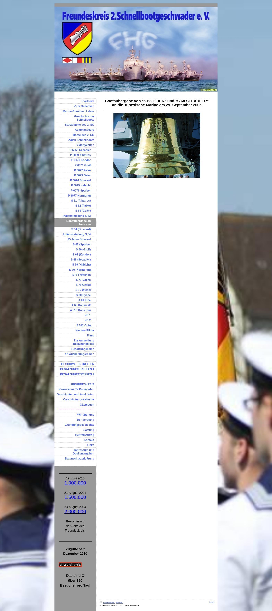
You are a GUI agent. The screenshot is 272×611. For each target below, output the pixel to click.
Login (211, 602)
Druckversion (107, 602)
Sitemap (119, 602)
